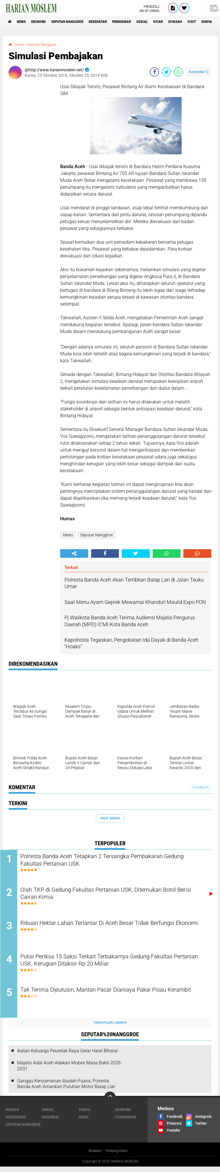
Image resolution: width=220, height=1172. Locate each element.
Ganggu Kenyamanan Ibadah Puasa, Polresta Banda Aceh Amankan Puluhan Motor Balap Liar (66, 1089)
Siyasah (196, 21)
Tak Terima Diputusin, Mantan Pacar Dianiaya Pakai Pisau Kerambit (107, 999)
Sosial (160, 21)
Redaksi (94, 1156)
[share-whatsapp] (178, 71)
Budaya (12, 1114)
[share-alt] (74, 553)
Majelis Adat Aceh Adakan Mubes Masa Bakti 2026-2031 (69, 1071)
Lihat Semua (110, 818)
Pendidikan (136, 21)
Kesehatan (109, 21)
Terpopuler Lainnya (110, 1028)
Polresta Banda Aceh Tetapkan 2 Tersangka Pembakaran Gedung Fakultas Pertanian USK (106, 860)
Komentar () (199, 72)
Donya (84, 1114)
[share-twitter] (166, 71)
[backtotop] (110, 1102)
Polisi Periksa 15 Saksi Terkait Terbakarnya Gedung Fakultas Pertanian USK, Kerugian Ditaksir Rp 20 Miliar (111, 964)
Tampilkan (200, 787)
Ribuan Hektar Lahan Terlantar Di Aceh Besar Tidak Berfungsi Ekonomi (112, 930)
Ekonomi (43, 21)
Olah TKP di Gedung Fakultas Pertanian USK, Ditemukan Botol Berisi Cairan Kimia (113, 895)
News (24, 21)
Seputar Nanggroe (75, 21)
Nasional (51, 1122)
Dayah (47, 1114)
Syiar (177, 21)
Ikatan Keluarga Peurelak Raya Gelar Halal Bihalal (67, 1056)
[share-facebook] (154, 71)
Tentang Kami (117, 1156)
